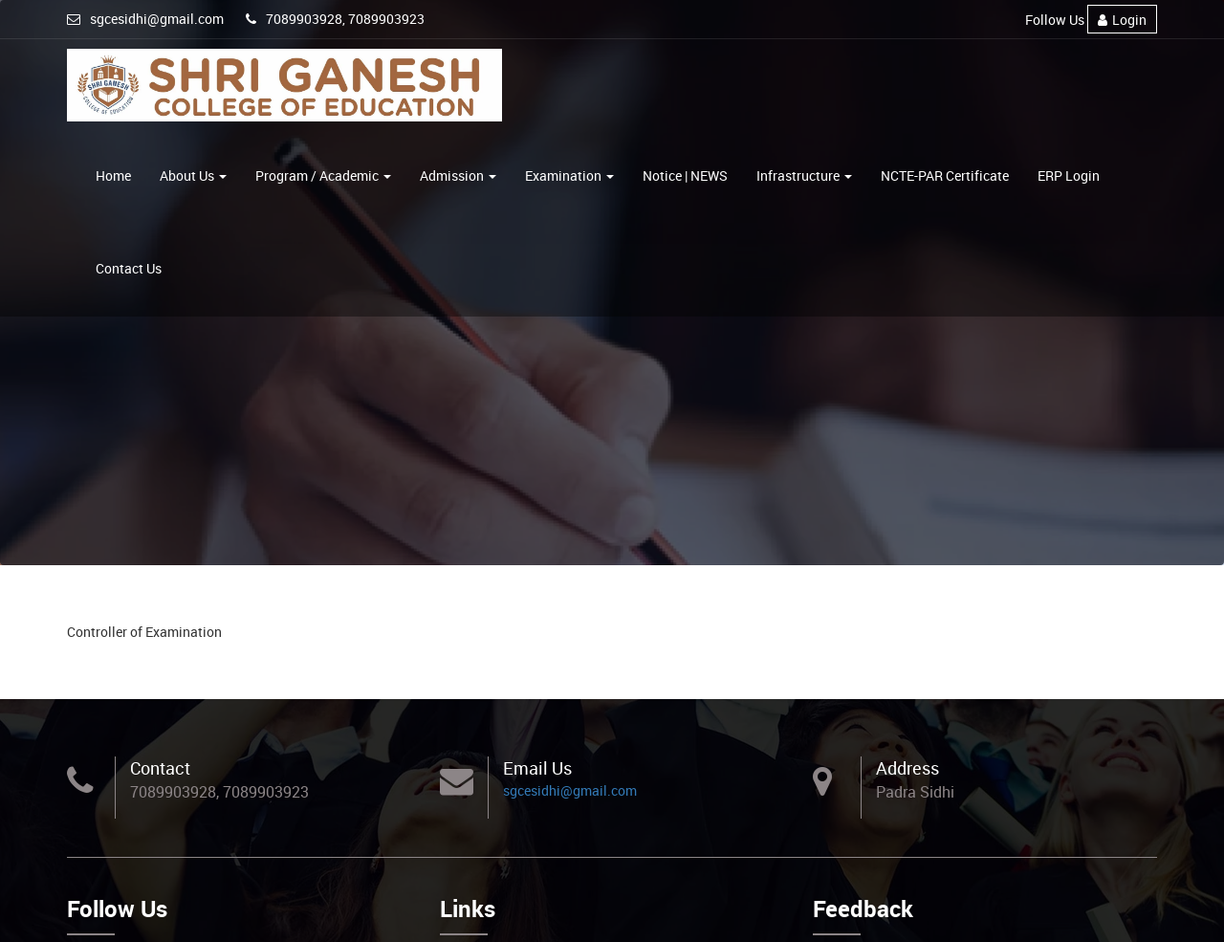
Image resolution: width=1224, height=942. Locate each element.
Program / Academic (323, 175)
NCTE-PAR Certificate (945, 175)
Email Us (537, 767)
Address (907, 767)
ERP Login (1069, 175)
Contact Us (129, 268)
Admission (458, 175)
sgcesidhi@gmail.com (145, 19)
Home (113, 175)
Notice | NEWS (685, 175)
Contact (160, 767)
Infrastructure (804, 175)
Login (1122, 20)
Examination (569, 175)
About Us (193, 175)
